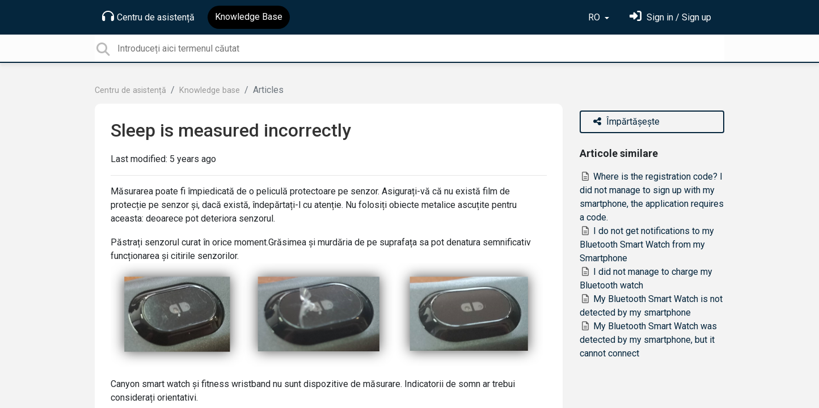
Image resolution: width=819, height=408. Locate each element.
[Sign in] (670, 17)
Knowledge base (209, 90)
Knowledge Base (248, 16)
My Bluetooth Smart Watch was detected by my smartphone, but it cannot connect (648, 340)
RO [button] (595, 17)
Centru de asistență (148, 16)
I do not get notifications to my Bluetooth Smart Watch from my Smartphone (647, 245)
